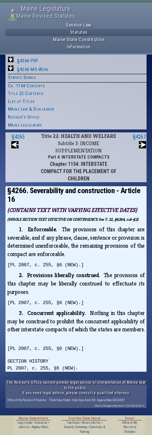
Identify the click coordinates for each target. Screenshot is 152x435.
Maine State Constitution (78, 39)
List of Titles (21, 101)
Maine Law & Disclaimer (31, 109)
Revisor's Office (24, 117)
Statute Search (22, 77)
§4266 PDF (28, 60)
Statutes (79, 32)
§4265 (18, 137)
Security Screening (75, 427)
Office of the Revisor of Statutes (27, 400)
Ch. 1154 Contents (26, 85)
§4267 (139, 137)
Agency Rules (40, 427)
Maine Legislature (25, 125)
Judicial (23, 427)
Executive (41, 422)
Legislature (24, 422)
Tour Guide (73, 422)
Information (79, 46)
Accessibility (91, 422)
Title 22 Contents (26, 93)
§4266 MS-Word (32, 69)
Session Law (79, 25)
